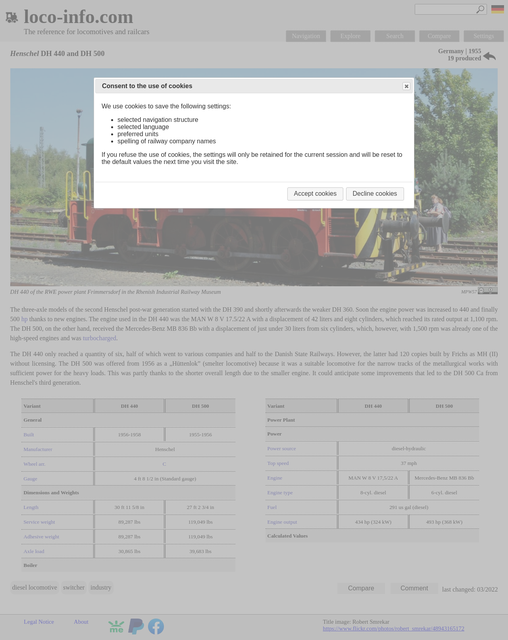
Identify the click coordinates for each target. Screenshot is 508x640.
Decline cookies (375, 193)
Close (406, 86)
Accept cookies (315, 193)
